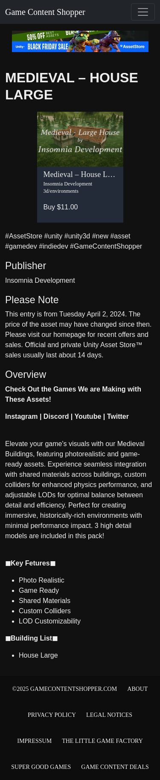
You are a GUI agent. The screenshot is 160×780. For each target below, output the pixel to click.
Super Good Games (41, 767)
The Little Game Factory (102, 741)
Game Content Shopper (45, 12)
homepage (69, 334)
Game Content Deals (114, 767)
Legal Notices (109, 715)
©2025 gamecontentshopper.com (64, 689)
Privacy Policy (52, 715)
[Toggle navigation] (143, 11)
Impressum (34, 741)
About (137, 689)
